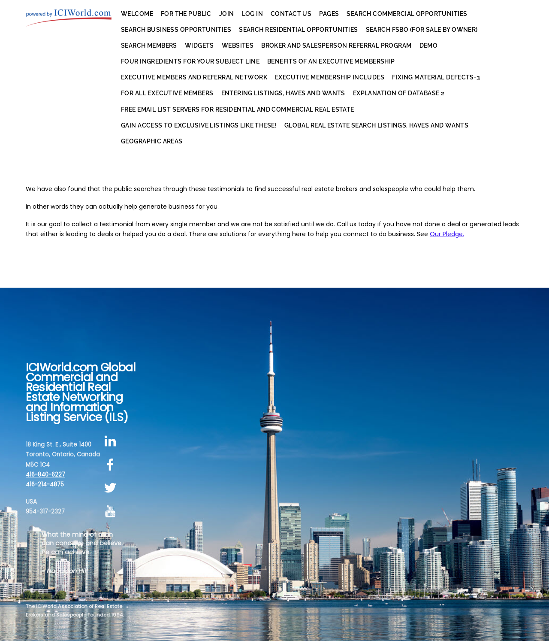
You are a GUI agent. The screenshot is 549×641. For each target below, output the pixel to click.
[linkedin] (112, 441)
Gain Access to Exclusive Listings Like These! (199, 125)
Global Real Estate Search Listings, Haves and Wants (376, 125)
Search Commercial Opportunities (407, 13)
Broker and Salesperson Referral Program (336, 45)
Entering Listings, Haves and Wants (283, 93)
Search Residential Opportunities (298, 29)
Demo (428, 45)
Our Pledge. (447, 234)
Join (226, 13)
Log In (252, 13)
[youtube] (112, 511)
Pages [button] (329, 13)
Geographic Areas (152, 141)
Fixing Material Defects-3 (436, 77)
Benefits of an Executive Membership (331, 61)
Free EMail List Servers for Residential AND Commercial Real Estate (237, 109)
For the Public (186, 13)
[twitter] (112, 488)
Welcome (137, 13)
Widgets (199, 45)
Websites (237, 45)
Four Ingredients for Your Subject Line (190, 61)
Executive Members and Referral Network (194, 77)
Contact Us (291, 13)
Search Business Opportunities (176, 29)
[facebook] (112, 465)
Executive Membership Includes (329, 77)
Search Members (149, 45)
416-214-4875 (45, 484)
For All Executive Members (167, 93)
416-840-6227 (45, 475)
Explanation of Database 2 (399, 93)
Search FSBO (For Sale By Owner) (422, 29)
